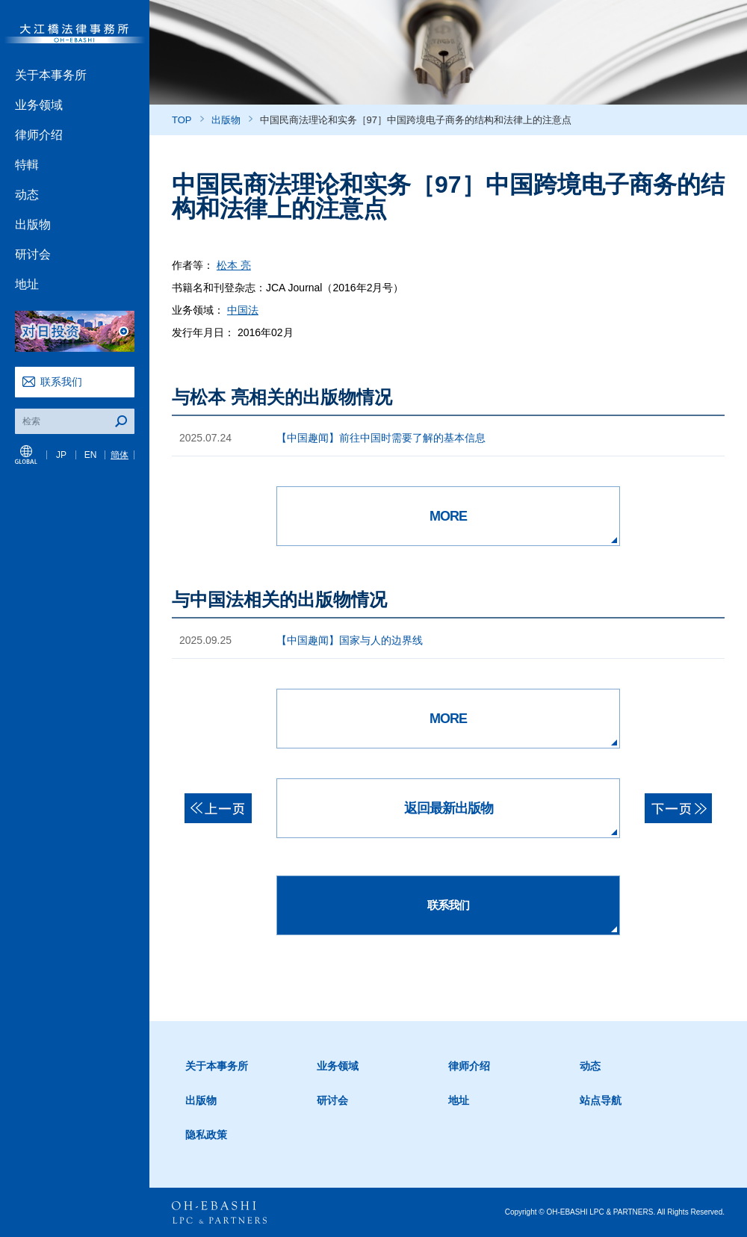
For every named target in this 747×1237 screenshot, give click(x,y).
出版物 (33, 224)
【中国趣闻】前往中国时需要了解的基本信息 (381, 438)
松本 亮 (234, 265)
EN (90, 455)
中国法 (242, 310)
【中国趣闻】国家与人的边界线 (349, 640)
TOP (182, 120)
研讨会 (33, 254)
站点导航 (601, 1100)
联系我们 (61, 382)
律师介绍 (39, 134)
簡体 (119, 455)
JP (61, 455)
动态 (27, 194)
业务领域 (39, 105)
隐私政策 (206, 1135)
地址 (27, 284)
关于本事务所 (51, 75)
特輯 (27, 164)
